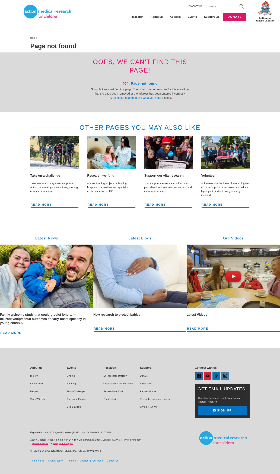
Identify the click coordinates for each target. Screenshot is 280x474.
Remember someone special (155, 399)
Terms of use (37, 460)
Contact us (195, 6)
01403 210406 (40, 443)
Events (192, 16)
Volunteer (208, 175)
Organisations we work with (118, 383)
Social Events (74, 407)
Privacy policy (55, 460)
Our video (98, 460)
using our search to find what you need (137, 97)
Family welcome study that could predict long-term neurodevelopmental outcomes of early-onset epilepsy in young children (43, 319)
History (34, 376)
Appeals (175, 16)
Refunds (71, 460)
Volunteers (145, 383)
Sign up (222, 410)
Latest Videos (197, 314)
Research (137, 16)
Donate (235, 16)
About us (157, 16)
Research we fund (100, 175)
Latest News (36, 383)
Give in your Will (148, 407)
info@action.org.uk (63, 443)
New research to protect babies (116, 314)
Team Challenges (76, 391)
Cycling (71, 376)
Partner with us (148, 391)
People (34, 391)
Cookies (84, 460)
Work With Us (37, 399)
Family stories (110, 399)
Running (71, 383)
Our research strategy (115, 376)
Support (145, 367)
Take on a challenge (45, 175)
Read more (41, 204)
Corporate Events (76, 399)
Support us (211, 16)
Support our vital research (164, 175)
